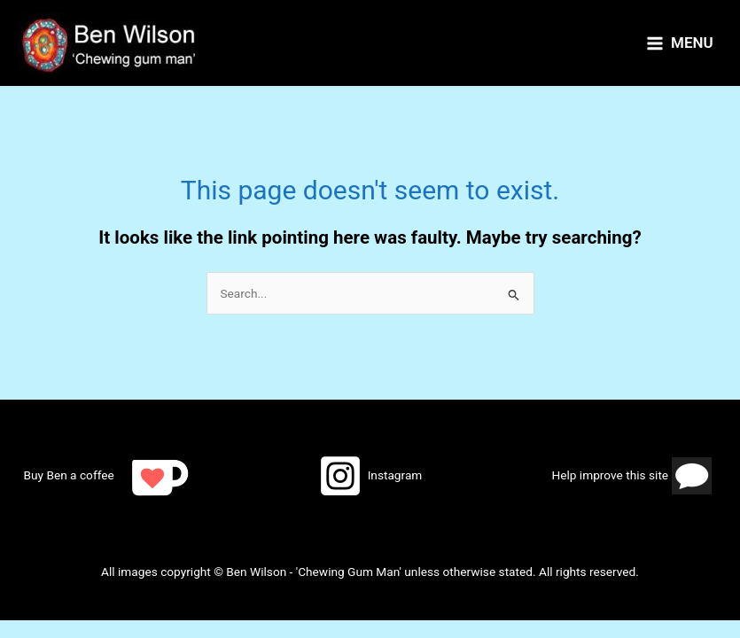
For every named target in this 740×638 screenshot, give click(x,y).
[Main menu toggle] (679, 43)
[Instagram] (370, 476)
